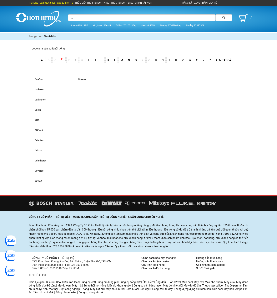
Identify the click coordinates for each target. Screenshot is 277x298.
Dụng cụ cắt (88, 282)
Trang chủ (35, 36)
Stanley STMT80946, (170, 25)
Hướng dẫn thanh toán (209, 261)
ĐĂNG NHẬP (200, 3)
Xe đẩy (168, 289)
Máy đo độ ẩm (192, 285)
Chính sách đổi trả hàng (155, 268)
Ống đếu (161, 282)
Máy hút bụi (97, 289)
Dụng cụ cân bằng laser (147, 285)
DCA (36, 120)
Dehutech (39, 140)
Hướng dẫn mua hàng (209, 257)
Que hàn (217, 289)
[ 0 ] (245, 18)
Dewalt (37, 180)
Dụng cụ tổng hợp (130, 282)
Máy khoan (64, 285)
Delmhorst (39, 160)
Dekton (37, 150)
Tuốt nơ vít (173, 282)
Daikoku (38, 89)
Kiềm (151, 282)
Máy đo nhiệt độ (172, 285)
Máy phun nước (115, 289)
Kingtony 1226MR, (102, 25)
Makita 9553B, (148, 25)
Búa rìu (50, 282)
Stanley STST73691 (196, 25)
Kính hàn (205, 289)
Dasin (37, 109)
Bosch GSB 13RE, (79, 25)
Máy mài (77, 285)
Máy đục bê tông (46, 285)
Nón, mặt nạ (50, 289)
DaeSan (38, 79)
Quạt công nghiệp (69, 289)
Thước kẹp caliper (213, 285)
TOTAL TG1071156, (126, 25)
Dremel (81, 79)
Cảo (58, 282)
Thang (85, 289)
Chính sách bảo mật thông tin (159, 257)
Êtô (144, 282)
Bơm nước (132, 289)
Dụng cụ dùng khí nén (91, 292)
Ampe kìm (241, 289)
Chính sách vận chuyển (155, 261)
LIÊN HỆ (212, 3)
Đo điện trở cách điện (41, 292)
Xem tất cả (223, 60)
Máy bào (187, 282)
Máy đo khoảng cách (119, 285)
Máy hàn (229, 289)
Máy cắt (198, 282)
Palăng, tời (156, 289)
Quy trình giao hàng (152, 264)
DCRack (38, 130)
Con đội (144, 289)
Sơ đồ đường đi (205, 268)
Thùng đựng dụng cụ (186, 289)
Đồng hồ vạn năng (66, 292)
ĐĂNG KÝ (187, 3)
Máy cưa (229, 282)
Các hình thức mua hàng (210, 264)
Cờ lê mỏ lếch (70, 282)
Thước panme (233, 285)
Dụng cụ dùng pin (107, 282)
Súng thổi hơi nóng (94, 285)
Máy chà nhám (214, 282)
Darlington (39, 99)
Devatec (38, 170)
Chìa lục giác (36, 282)
